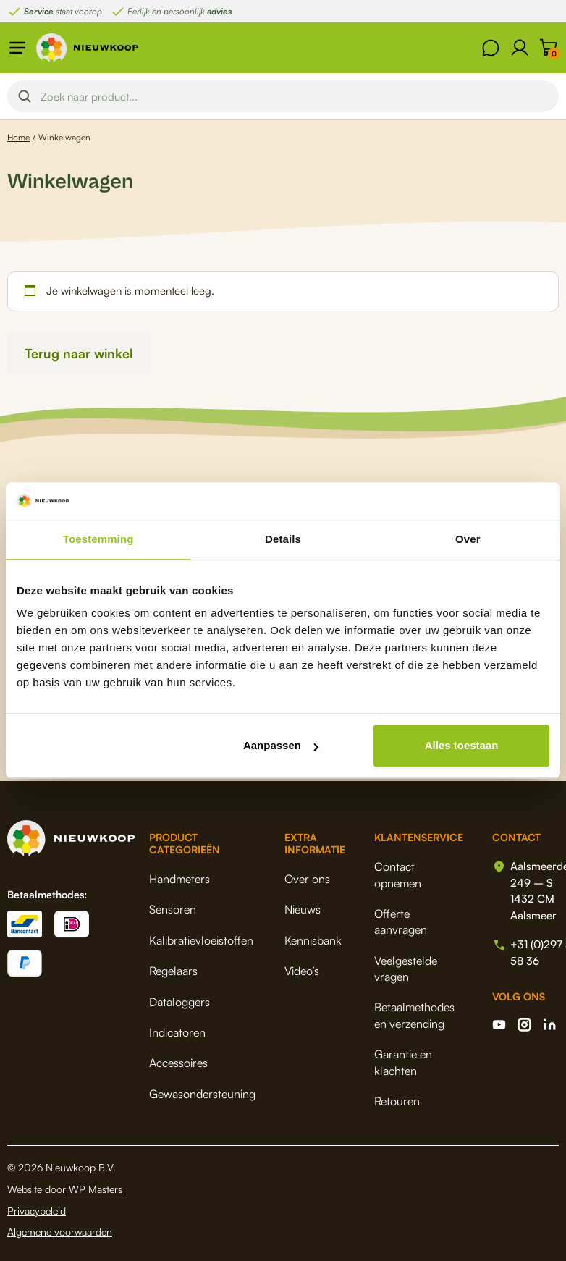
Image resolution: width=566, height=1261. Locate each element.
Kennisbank (313, 940)
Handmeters (179, 879)
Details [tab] (283, 540)
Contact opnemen (397, 874)
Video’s (301, 970)
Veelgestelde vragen (405, 968)
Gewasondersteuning (202, 1094)
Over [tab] (468, 540)
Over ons (307, 879)
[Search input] (295, 96)
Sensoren (172, 909)
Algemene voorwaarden (59, 1232)
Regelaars (173, 970)
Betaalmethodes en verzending (414, 1015)
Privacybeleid (36, 1211)
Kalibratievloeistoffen (201, 940)
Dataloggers (179, 1002)
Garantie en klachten (403, 1062)
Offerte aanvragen (400, 921)
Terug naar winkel (79, 353)
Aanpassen (280, 746)
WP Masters (95, 1189)
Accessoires (178, 1062)
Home (18, 137)
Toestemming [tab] (98, 540)
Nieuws (302, 909)
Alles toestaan (462, 746)
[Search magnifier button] (24, 96)
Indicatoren (177, 1032)
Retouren (397, 1101)
